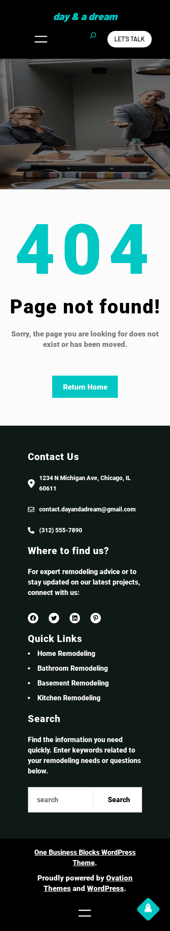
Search (119, 800)
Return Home (85, 387)
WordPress (105, 888)
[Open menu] (40, 39)
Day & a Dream (85, 16)
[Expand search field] (93, 39)
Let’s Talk (129, 39)
